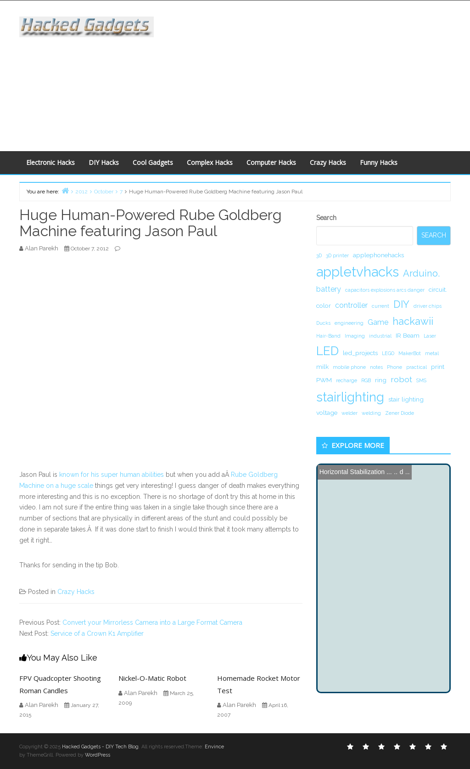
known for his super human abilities (111, 474)
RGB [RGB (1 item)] (366, 380)
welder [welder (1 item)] (349, 413)
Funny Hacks (378, 162)
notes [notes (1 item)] (376, 367)
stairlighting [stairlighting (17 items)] (350, 397)
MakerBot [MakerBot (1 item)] (409, 353)
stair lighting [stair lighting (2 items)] (406, 399)
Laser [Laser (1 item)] (430, 336)
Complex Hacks (210, 162)
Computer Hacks (271, 162)
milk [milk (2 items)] (322, 366)
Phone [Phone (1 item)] (394, 367)
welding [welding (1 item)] (371, 413)
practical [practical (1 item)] (416, 367)
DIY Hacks (104, 162)
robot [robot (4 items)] (401, 379)
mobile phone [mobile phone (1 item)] (349, 367)
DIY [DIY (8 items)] (401, 304)
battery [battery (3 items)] (328, 289)
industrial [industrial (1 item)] (380, 336)
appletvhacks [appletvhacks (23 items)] (357, 272)
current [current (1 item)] (380, 306)
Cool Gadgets (153, 162)
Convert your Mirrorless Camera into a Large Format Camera (152, 622)
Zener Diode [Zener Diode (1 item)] (399, 413)
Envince (214, 747)
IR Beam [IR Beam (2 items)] (408, 335)
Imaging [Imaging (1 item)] (355, 336)
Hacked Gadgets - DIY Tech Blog (100, 747)
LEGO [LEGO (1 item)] (388, 353)
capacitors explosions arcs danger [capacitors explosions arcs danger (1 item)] (385, 290)
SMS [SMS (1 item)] (421, 380)
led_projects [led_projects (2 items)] (360, 352)
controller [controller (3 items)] (351, 305)
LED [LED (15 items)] (327, 351)
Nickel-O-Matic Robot (152, 678)
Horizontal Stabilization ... (355, 471)
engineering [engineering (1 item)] (349, 323)
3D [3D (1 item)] (319, 255)
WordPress (97, 755)
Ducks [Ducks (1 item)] (323, 323)
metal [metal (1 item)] (432, 353)
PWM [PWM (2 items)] (324, 380)
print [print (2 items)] (437, 366)
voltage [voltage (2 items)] (326, 412)
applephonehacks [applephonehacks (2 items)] (378, 255)
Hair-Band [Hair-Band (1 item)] (328, 336)
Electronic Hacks (50, 162)
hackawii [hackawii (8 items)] (412, 321)
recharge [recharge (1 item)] (346, 380)
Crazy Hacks (328, 162)
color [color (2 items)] (323, 305)
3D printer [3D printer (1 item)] (337, 255)
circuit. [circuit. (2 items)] (438, 289)
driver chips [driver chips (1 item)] (428, 306)
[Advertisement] (319, 74)
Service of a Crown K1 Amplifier (97, 633)
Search (326, 217)
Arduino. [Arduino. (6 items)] (421, 273)
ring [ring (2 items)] (380, 380)
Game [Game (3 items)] (378, 322)
